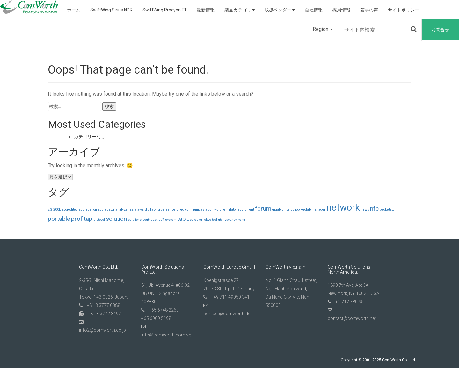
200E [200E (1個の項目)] (57, 209)
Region (323, 29)
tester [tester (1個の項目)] (197, 220)
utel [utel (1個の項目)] (221, 220)
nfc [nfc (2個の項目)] (374, 208)
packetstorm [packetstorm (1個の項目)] (389, 209)
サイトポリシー (403, 9)
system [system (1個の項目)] (170, 220)
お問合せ (440, 29)
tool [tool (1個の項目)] (214, 220)
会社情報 (314, 9)
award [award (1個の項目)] (142, 209)
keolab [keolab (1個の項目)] (306, 209)
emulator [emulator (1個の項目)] (230, 209)
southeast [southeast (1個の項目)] (149, 220)
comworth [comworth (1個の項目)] (215, 209)
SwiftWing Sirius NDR (111, 9)
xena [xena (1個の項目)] (241, 220)
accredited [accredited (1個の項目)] (70, 209)
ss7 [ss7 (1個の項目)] (161, 220)
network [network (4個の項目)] (343, 207)
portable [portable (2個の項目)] (59, 218)
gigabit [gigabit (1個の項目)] (277, 209)
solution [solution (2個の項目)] (116, 218)
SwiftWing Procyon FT (164, 9)
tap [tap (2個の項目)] (181, 218)
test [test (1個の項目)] (190, 220)
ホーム (73, 9)
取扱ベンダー (280, 9)
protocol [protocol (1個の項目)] (99, 220)
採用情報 (341, 9)
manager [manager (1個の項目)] (318, 209)
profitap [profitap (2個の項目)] (81, 218)
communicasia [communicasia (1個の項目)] (196, 209)
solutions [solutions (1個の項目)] (135, 220)
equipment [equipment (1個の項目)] (246, 209)
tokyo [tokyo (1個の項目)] (207, 220)
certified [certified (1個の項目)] (178, 209)
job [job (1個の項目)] (297, 209)
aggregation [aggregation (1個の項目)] (88, 209)
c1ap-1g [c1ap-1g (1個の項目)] (154, 209)
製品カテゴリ (239, 9)
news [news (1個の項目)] (365, 209)
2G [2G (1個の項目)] (50, 209)
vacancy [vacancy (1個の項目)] (231, 220)
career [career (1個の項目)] (166, 209)
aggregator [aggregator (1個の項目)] (106, 209)
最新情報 (206, 9)
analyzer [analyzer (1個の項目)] (122, 209)
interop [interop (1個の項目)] (289, 209)
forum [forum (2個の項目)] (263, 208)
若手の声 (369, 9)
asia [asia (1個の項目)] (133, 209)
